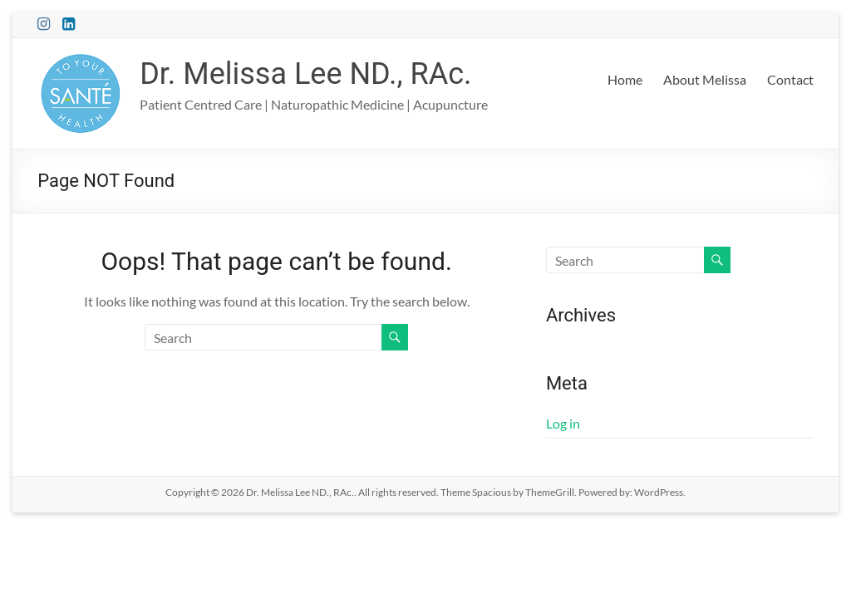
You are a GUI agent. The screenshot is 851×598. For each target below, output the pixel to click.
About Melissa (704, 79)
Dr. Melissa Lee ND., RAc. (305, 73)
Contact (790, 79)
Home (625, 79)
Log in (563, 423)
